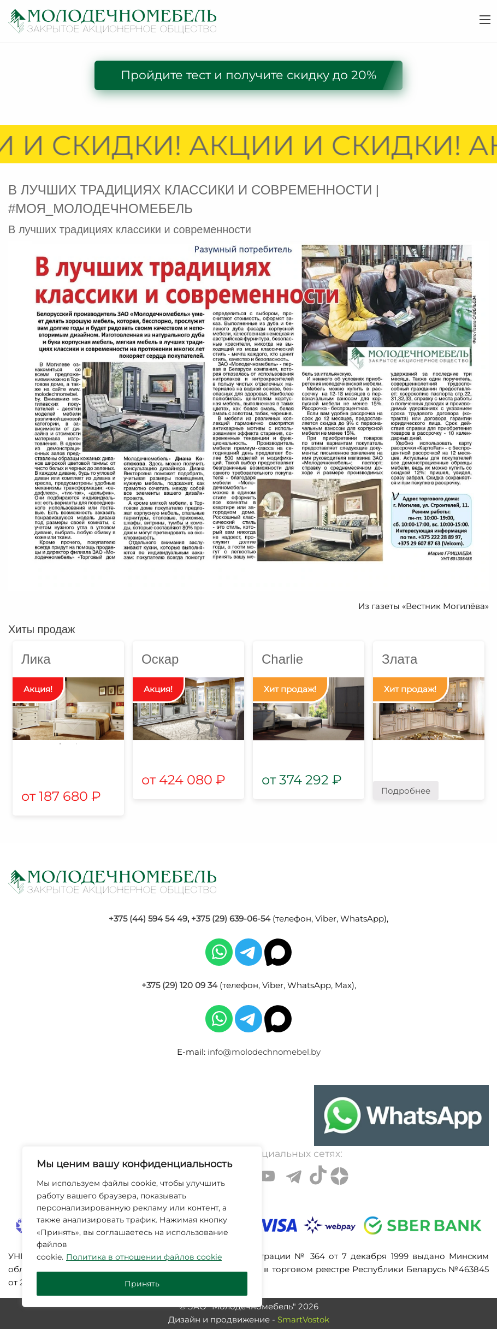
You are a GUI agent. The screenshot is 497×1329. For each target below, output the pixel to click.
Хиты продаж (41, 629)
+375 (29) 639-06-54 (230, 918)
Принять (142, 1284)
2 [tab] (76, 744)
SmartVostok (303, 1319)
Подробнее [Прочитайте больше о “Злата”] (405, 790)
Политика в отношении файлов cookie (144, 1257)
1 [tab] (60, 744)
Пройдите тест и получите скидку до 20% (248, 75)
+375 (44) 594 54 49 (148, 918)
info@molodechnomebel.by (264, 1052)
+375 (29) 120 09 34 (179, 985)
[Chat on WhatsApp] (401, 1115)
